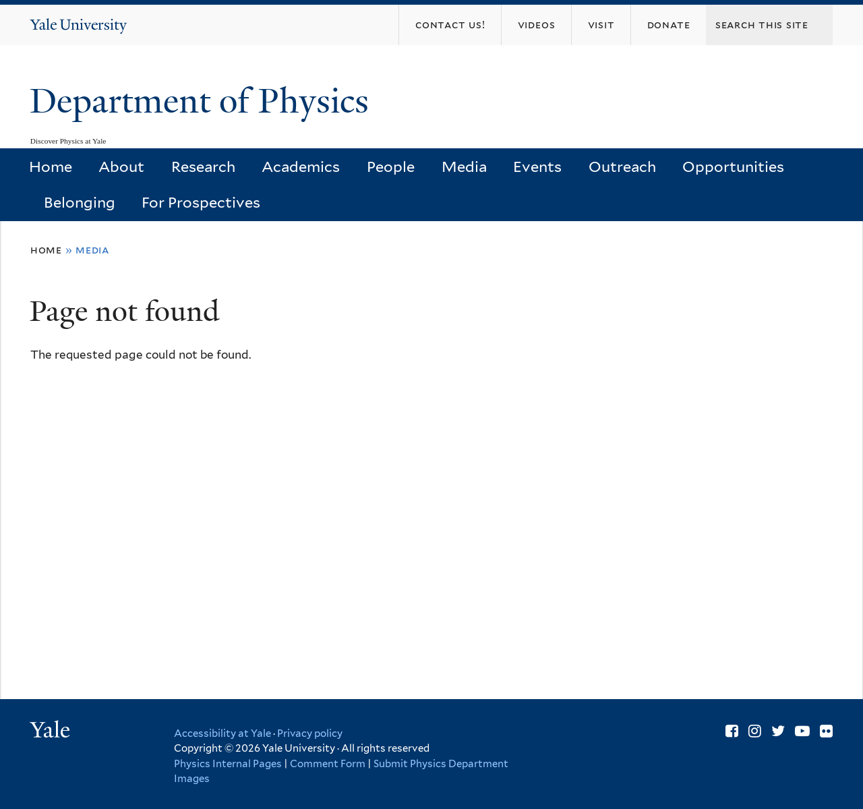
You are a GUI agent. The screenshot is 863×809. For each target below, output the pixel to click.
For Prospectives (201, 202)
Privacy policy (310, 733)
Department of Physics (204, 101)
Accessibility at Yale (222, 733)
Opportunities (733, 166)
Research (203, 166)
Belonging (79, 202)
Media (464, 166)
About (121, 166)
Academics (301, 166)
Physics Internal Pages (228, 764)
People (391, 166)
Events (537, 166)
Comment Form (327, 764)
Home (50, 166)
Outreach (622, 166)
